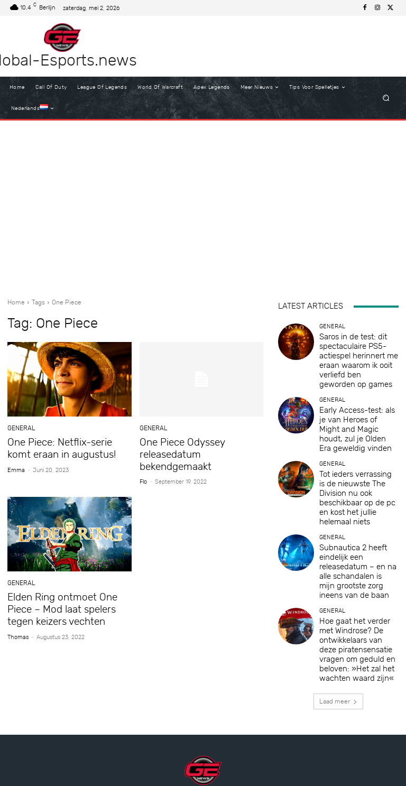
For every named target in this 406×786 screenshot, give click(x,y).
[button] (386, 98)
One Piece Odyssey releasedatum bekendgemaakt (200, 447)
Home (16, 302)
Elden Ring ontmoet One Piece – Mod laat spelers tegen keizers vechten (68, 593)
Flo (143, 467)
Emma (16, 467)
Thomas (18, 618)
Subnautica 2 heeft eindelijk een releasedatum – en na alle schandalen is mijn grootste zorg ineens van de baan (357, 486)
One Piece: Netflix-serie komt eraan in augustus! (65, 447)
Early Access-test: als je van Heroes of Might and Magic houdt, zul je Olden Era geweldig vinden (356, 397)
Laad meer (338, 576)
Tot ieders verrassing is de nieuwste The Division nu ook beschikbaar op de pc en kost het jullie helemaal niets (356, 442)
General (20, 428)
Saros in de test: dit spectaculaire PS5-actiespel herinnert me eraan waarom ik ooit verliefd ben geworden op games (358, 349)
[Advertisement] (203, 205)
